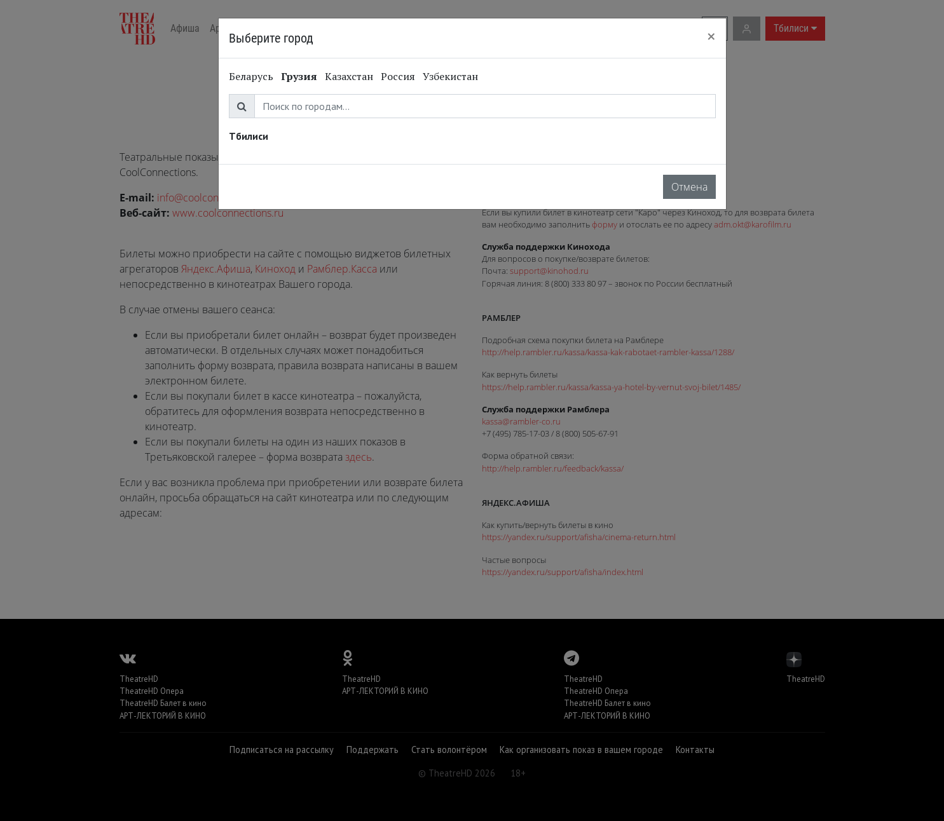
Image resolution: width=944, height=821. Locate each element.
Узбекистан (450, 76)
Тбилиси (248, 136)
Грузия (299, 76)
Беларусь (251, 76)
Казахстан (349, 76)
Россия (398, 76)
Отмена (689, 187)
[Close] (711, 36)
